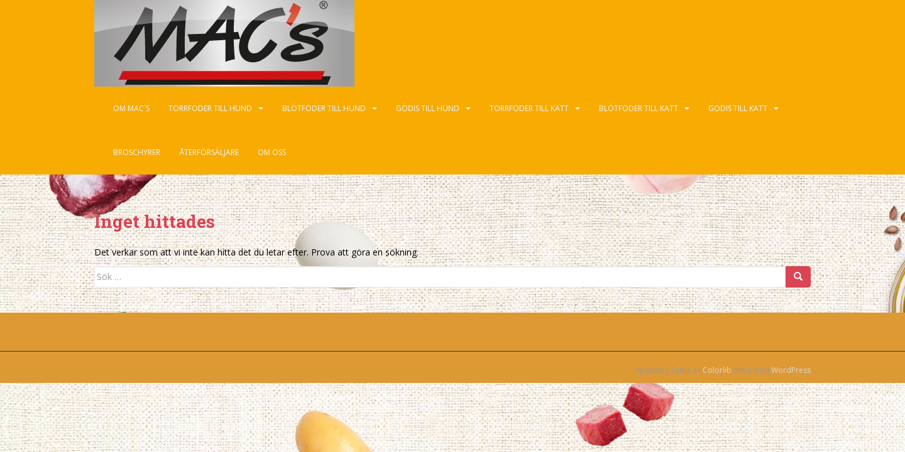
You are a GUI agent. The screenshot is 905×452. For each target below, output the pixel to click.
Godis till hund (427, 108)
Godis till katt (737, 108)
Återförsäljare (209, 152)
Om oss (272, 152)
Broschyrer (136, 152)
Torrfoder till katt (529, 108)
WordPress (791, 370)
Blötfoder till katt (638, 108)
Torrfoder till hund (210, 108)
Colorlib (717, 370)
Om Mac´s (131, 108)
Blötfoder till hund (324, 108)
